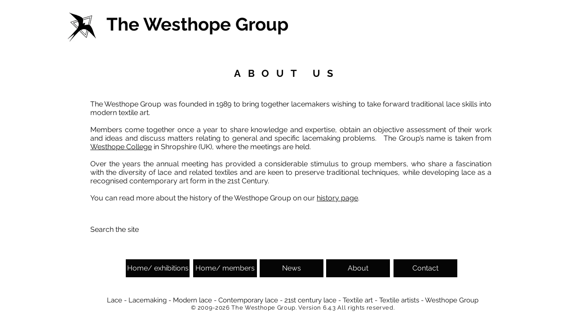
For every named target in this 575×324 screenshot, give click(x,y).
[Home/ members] (225, 268)
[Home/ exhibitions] (158, 268)
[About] (358, 268)
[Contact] (425, 268)
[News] (291, 268)
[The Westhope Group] (199, 24)
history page (337, 198)
